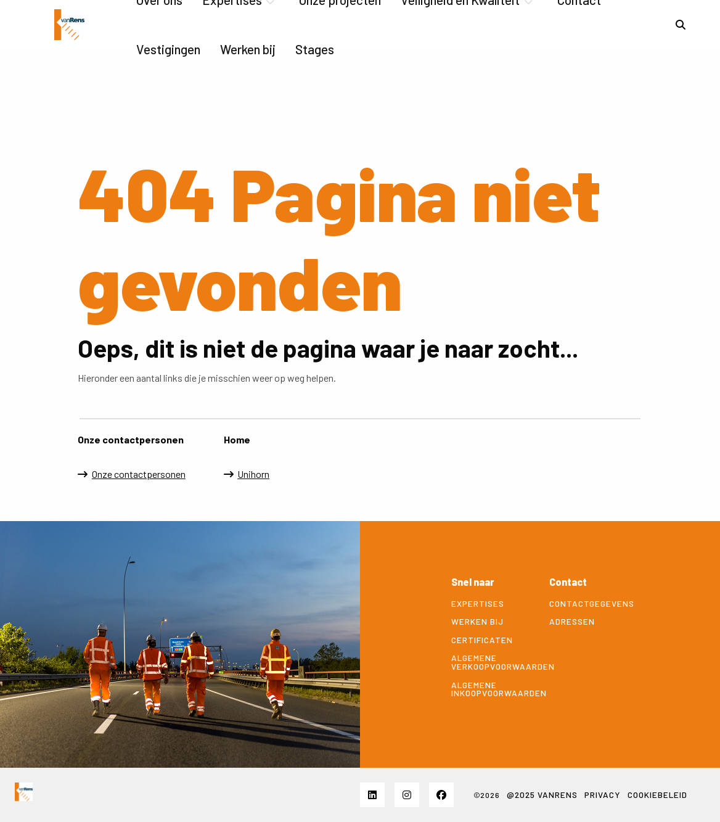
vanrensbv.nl (69, 24)
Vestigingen (168, 49)
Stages (314, 49)
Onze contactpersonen (139, 474)
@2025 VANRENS (542, 794)
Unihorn (253, 474)
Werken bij (248, 49)
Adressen (572, 621)
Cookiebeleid (657, 794)
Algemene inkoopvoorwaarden (491, 689)
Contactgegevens (589, 603)
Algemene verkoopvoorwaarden (491, 662)
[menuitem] (168, 49)
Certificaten (482, 640)
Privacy (602, 794)
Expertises (477, 603)
